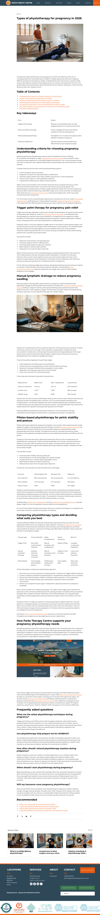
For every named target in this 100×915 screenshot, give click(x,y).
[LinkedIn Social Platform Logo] (38, 884)
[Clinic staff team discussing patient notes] (21, 840)
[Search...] (77, 894)
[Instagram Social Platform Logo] (31, 884)
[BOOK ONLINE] (87, 870)
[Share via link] (31, 816)
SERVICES (35, 869)
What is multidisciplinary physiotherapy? (20, 852)
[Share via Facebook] (17, 816)
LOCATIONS (14, 869)
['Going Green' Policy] (68, 888)
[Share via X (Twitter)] (22, 816)
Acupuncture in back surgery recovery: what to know (49, 852)
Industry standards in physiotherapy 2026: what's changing (77, 852)
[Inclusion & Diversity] (86, 888)
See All (90, 830)
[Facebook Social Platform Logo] (34, 884)
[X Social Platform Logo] (41, 884)
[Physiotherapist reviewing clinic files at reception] (79, 840)
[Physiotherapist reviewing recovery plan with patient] (50, 840)
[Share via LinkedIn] (26, 816)
